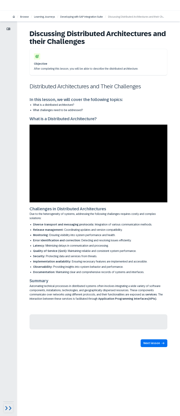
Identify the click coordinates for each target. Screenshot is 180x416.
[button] (154, 343)
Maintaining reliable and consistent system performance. (84, 250)
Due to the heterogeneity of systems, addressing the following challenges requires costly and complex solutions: (93, 216)
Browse (24, 16)
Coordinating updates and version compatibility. (77, 229)
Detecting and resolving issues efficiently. (82, 240)
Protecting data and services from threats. (65, 256)
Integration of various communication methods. (92, 224)
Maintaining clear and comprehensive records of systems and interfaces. (88, 272)
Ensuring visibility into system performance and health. (74, 235)
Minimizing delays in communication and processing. (70, 245)
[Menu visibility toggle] (8, 408)
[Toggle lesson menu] (8, 29)
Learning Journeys (44, 16)
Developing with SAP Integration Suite (81, 16)
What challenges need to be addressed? (58, 110)
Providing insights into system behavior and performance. (78, 266)
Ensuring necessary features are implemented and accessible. (90, 261)
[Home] (14, 17)
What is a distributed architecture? (53, 104)
